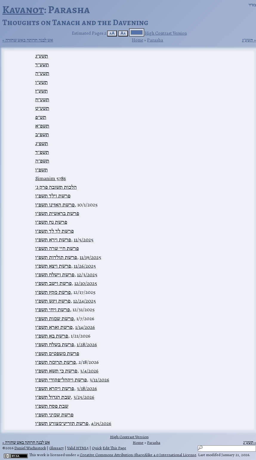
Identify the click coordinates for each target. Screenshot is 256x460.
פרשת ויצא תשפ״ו (53, 265)
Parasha (155, 40)
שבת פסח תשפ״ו (51, 406)
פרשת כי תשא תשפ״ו (56, 370)
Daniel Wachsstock (30, 448)
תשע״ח (42, 99)
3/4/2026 (89, 370)
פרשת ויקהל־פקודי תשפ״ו (61, 379)
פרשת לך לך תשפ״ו (54, 230)
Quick (97, 448)
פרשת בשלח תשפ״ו (54, 344)
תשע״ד (42, 64)
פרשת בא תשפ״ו (51, 335)
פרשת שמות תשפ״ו (54, 318)
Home (137, 40)
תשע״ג (247, 40)
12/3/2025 (87, 274)
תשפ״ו (41, 169)
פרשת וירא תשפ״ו (53, 239)
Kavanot (23, 9)
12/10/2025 (85, 283)
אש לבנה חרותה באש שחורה (29, 40)
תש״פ (40, 117)
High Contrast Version (166, 33)
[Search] (227, 448)
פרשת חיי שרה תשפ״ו (57, 248)
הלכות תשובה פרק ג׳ (56, 187)
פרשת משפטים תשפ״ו (57, 353)
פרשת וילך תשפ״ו (52, 195)
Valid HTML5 (78, 448)
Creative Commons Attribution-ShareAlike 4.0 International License (138, 455)
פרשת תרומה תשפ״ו (55, 362)
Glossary (56, 448)
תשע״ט (42, 108)
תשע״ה (42, 73)
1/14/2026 (85, 327)
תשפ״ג (41, 143)
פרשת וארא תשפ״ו (54, 327)
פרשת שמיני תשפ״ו (54, 414)
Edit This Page (114, 448)
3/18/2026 (87, 388)
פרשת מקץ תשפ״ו (53, 292)
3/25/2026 (83, 397)
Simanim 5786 (50, 178)
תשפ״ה (42, 160)
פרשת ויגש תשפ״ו (52, 300)
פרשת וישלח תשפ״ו (54, 274)
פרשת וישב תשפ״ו (53, 283)
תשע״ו (41, 82)
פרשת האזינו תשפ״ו (55, 204)
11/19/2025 (90, 257)
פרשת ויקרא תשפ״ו (54, 388)
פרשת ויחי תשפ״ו (52, 309)
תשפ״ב (42, 134)
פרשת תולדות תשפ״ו (56, 257)
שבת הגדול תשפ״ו (53, 397)
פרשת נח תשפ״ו (51, 222)
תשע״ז (41, 90)
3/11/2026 (99, 379)
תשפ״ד (42, 152)
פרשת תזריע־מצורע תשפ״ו (61, 423)
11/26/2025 (85, 265)
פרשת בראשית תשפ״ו (57, 213)
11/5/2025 (83, 239)
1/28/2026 (87, 344)
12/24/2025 (84, 300)
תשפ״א (42, 125)
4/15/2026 (101, 423)
